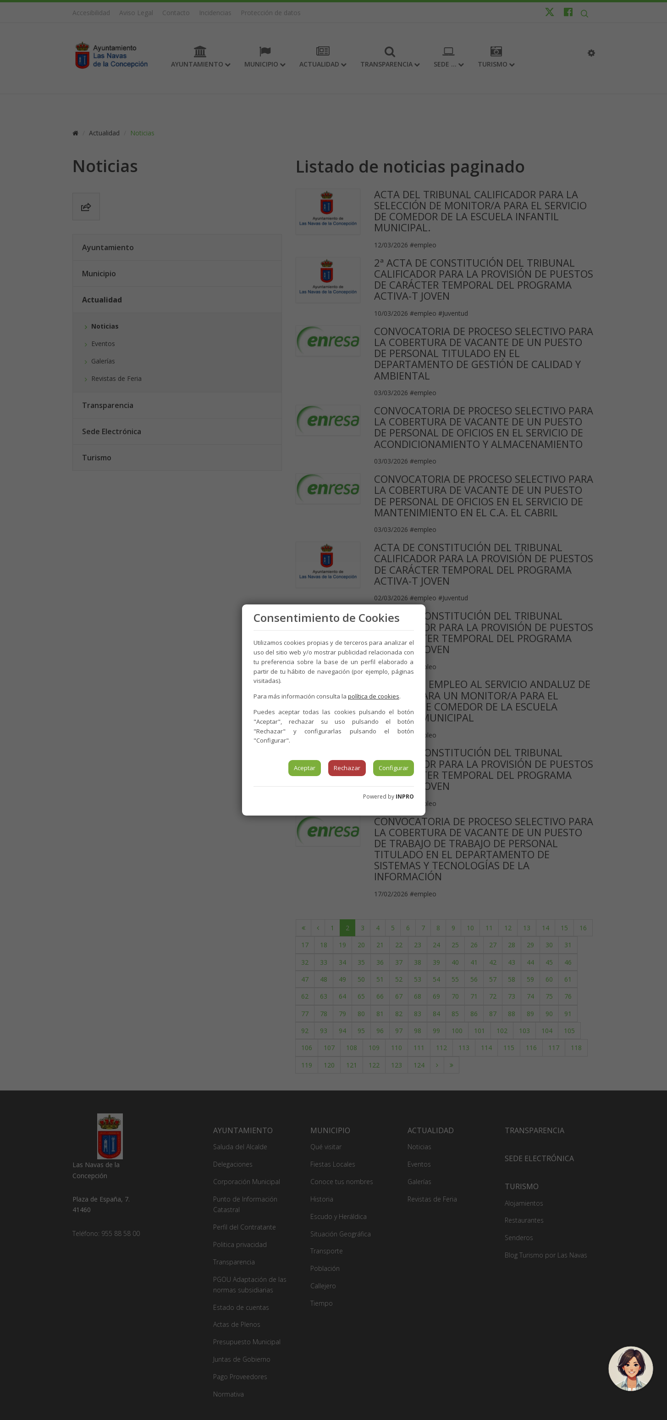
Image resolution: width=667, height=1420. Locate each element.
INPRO (405, 796)
